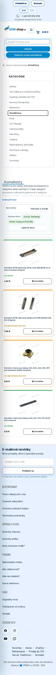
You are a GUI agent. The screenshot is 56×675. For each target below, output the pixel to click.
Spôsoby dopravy (11, 531)
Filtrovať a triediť (39, 209)
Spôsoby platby (10, 538)
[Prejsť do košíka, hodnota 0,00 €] (44, 32)
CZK (32, 10)
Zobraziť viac (9, 200)
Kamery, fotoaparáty (19, 102)
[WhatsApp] (14, 638)
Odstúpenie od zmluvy (13, 606)
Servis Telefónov (21, 655)
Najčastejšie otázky (12, 562)
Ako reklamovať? (11, 569)
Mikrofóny (14, 134)
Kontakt (38, 3)
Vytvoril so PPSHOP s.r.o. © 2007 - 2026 (28, 665)
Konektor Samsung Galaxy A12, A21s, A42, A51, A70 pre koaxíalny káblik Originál (27, 369)
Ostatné (13, 139)
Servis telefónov (10, 583)
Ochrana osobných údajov (15, 508)
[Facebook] (5, 630)
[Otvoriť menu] (31, 30)
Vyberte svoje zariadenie (28, 55)
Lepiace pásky (16, 129)
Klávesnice (14, 107)
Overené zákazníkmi (12, 501)
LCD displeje (15, 123)
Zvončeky (14, 160)
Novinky (17, 648)
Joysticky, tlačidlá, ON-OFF (22, 97)
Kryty (11, 118)
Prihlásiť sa (21, 3)
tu (52, 661)
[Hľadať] (28, 49)
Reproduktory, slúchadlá (21, 145)
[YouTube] (5, 638)
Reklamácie (18, 651)
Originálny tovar (10, 599)
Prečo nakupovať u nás (14, 494)
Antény (12, 86)
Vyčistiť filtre (28, 228)
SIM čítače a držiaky (18, 150)
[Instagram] (14, 630)
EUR (24, 10)
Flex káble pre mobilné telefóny (24, 92)
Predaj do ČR (36, 651)
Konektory (15, 113)
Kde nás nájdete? (11, 576)
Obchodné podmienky (13, 515)
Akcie (28, 648)
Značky (40, 648)
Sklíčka (12, 155)
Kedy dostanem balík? (13, 545)
